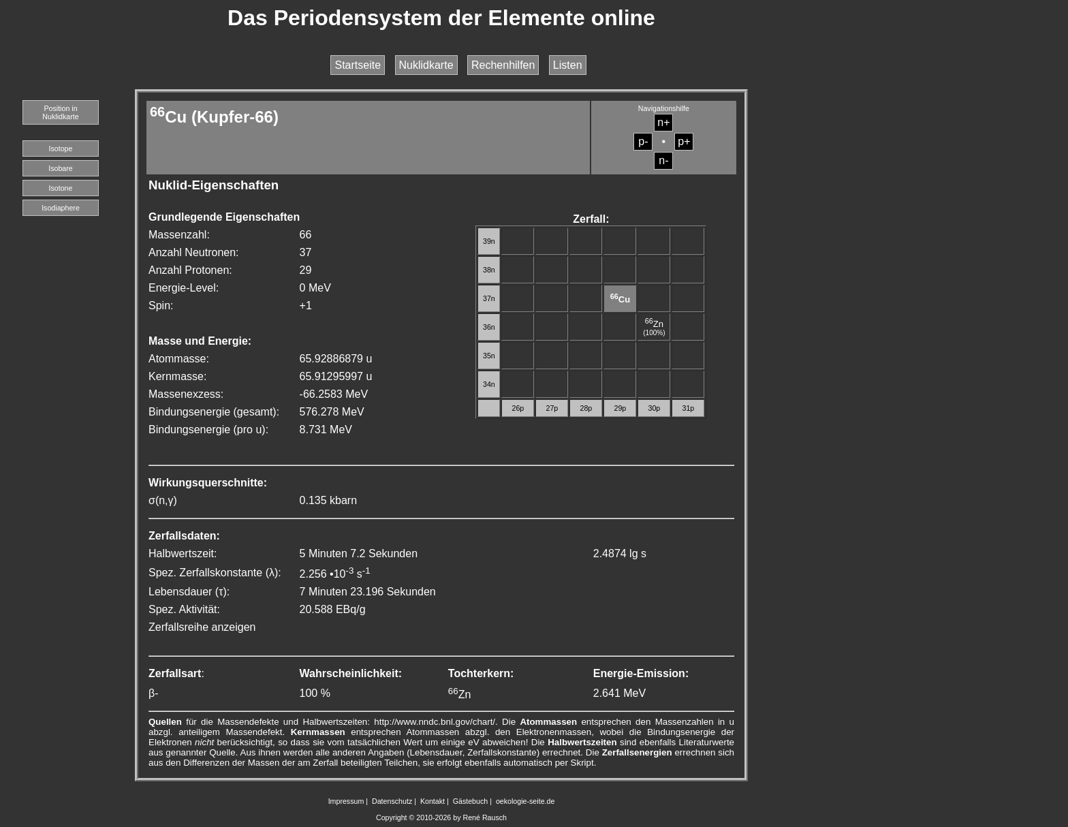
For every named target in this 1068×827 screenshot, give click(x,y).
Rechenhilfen (503, 65)
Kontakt (432, 801)
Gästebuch (470, 801)
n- (663, 160)
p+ (684, 141)
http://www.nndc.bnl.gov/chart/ (434, 722)
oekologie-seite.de (525, 801)
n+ (663, 122)
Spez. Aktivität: (184, 609)
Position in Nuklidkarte (60, 112)
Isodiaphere (61, 208)
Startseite (357, 65)
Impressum (346, 801)
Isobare (60, 168)
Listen (567, 65)
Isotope (61, 148)
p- (643, 141)
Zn (654, 324)
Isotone (61, 188)
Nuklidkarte (426, 65)
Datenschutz (392, 801)
